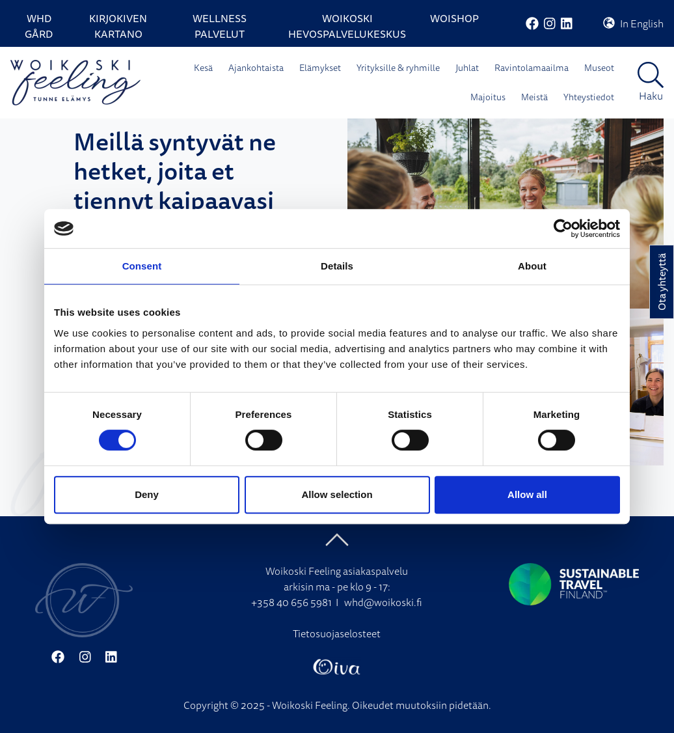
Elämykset (320, 68)
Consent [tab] (142, 265)
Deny (147, 494)
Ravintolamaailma (531, 68)
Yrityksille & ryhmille (398, 68)
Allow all (527, 494)
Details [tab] (337, 265)
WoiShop (454, 18)
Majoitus (488, 97)
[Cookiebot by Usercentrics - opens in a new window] (563, 228)
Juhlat (467, 68)
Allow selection (336, 494)
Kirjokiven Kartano (118, 26)
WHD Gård (39, 26)
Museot (599, 68)
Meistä (534, 97)
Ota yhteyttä (661, 282)
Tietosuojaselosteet (337, 633)
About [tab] (532, 265)
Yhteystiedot (588, 97)
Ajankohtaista (256, 68)
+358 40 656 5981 (291, 602)
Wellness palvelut (220, 26)
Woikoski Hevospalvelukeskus (347, 26)
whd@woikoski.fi (383, 602)
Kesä (203, 68)
